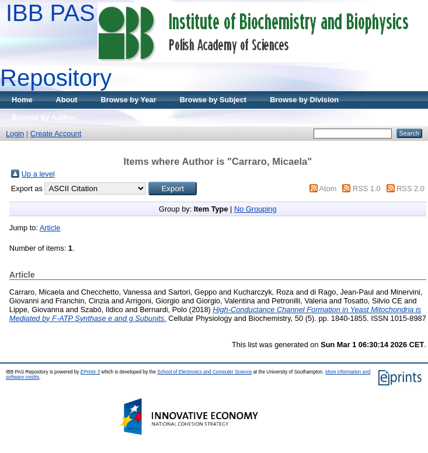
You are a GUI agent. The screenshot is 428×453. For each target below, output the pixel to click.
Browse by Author (44, 117)
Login (15, 133)
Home (22, 99)
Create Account (56, 133)
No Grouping (255, 209)
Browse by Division (304, 99)
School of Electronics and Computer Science (204, 372)
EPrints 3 (90, 372)
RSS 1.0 (367, 188)
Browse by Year (128, 99)
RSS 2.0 (410, 188)
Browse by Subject (213, 99)
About (67, 99)
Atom (328, 188)
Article (50, 227)
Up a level (38, 174)
